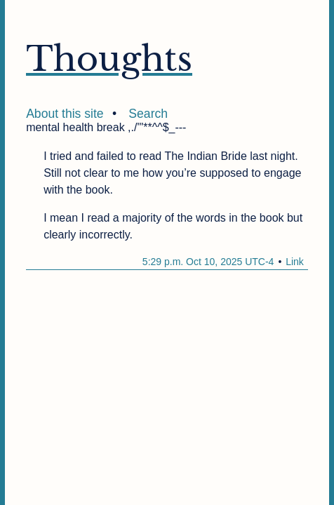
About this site (65, 114)
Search (148, 114)
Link (295, 261)
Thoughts (109, 59)
